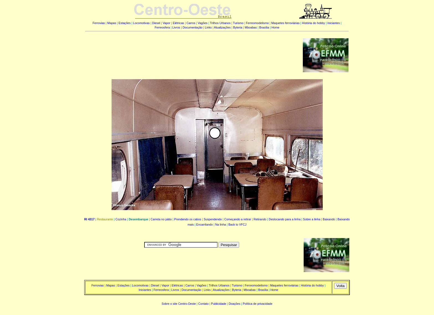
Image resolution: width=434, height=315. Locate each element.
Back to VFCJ (237, 224)
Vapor (166, 23)
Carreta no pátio (161, 219)
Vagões (202, 23)
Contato (203, 303)
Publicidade (218, 303)
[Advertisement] (190, 51)
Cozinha (120, 219)
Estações (124, 23)
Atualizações (222, 27)
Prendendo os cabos (187, 219)
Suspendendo (213, 219)
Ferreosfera (162, 27)
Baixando (329, 219)
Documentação (193, 27)
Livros (176, 27)
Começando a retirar (237, 219)
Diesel (156, 23)
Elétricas (178, 23)
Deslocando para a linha (285, 219)
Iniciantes (333, 23)
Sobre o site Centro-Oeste (179, 303)
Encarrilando (204, 224)
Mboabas (251, 27)
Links (208, 27)
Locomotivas (141, 23)
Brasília (264, 27)
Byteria (237, 27)
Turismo (238, 23)
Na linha (220, 224)
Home (275, 27)
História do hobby (313, 23)
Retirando (260, 219)
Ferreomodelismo (257, 23)
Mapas (111, 23)
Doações (234, 303)
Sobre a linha (312, 219)
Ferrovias (98, 23)
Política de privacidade (257, 303)
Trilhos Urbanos (220, 23)
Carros (191, 23)
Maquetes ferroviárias (285, 23)
